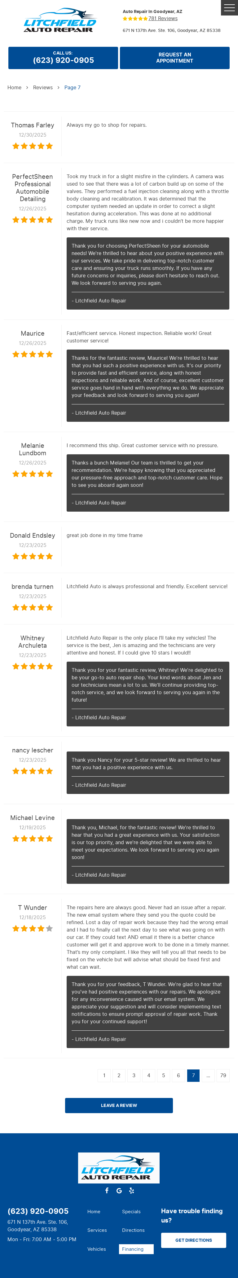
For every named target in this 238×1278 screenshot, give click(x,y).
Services (97, 1230)
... (208, 1075)
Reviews (43, 87)
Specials (131, 1211)
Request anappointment (174, 58)
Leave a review (119, 1105)
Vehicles (96, 1249)
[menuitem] (101, 1212)
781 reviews (163, 18)
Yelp (131, 1190)
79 (223, 1075)
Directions (133, 1230)
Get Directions (193, 1240)
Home (14, 87)
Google (119, 1190)
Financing (132, 1249)
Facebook (106, 1190)
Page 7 (72, 87)
